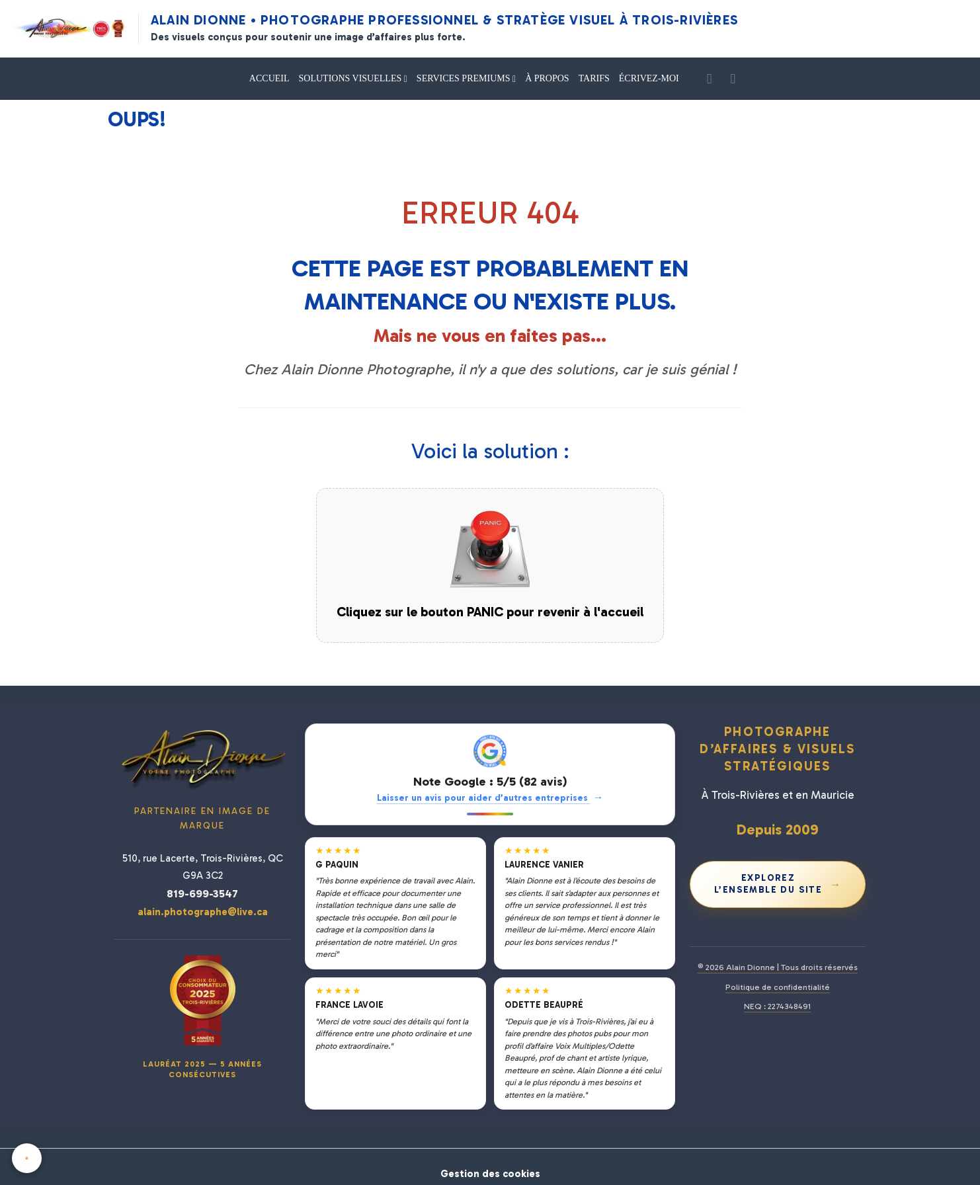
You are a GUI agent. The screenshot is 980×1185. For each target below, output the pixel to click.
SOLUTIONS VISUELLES (351, 78)
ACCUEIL (269, 78)
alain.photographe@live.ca (203, 912)
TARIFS (594, 78)
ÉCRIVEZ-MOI (649, 78)
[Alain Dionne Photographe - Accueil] (68, 28)
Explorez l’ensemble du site (778, 883)
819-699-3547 (202, 893)
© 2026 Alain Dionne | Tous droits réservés (778, 967)
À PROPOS (547, 78)
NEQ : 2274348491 (777, 1006)
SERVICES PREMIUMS (464, 78)
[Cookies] (28, 1157)
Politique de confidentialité (777, 987)
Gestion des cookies (490, 1166)
